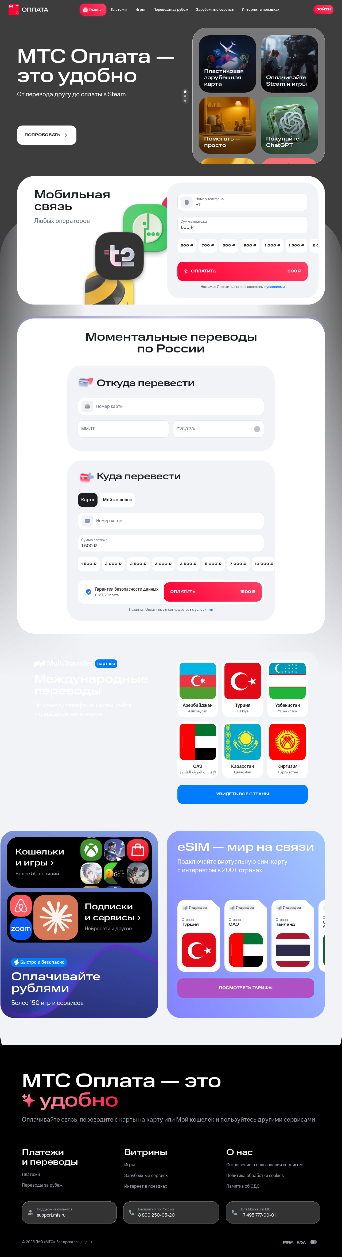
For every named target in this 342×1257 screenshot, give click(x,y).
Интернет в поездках (258, 10)
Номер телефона (210, 199)
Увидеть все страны (242, 794)
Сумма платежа (194, 221)
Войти (321, 10)
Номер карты (109, 406)
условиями (275, 287)
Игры (137, 10)
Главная (91, 10)
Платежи (116, 10)
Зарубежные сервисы (213, 10)
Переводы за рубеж (169, 10)
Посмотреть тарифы (245, 988)
